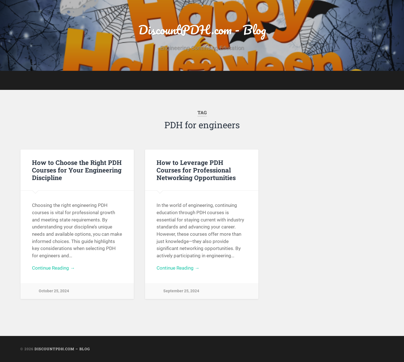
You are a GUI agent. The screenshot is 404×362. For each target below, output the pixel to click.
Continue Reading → (53, 268)
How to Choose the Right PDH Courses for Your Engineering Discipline (77, 170)
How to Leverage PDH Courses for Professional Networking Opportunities (196, 170)
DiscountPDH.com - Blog (202, 29)
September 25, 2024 (181, 291)
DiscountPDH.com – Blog (62, 349)
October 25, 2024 (54, 291)
